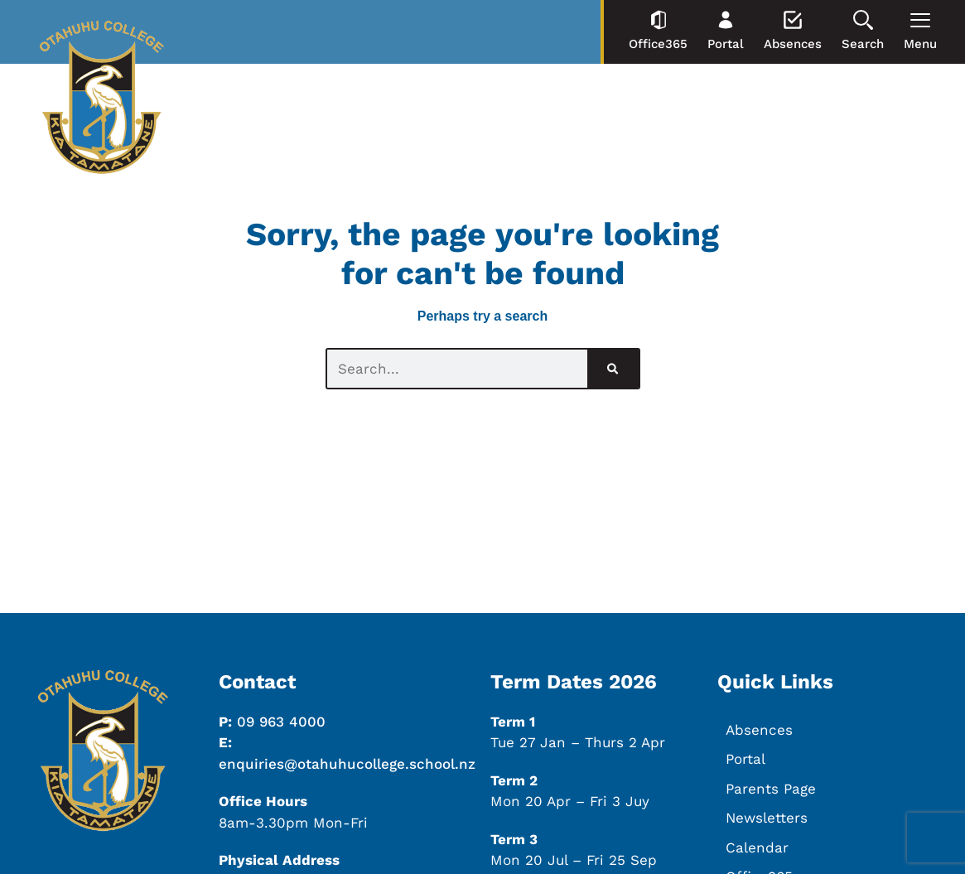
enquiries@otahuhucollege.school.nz (347, 764)
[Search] (612, 369)
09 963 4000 (281, 721)
